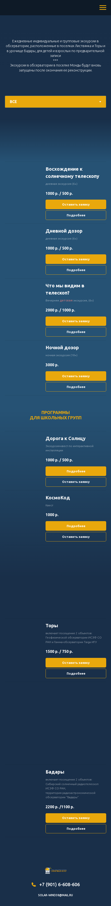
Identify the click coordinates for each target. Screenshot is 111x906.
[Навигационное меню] (102, 7)
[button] (76, 172)
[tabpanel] (55, 140)
